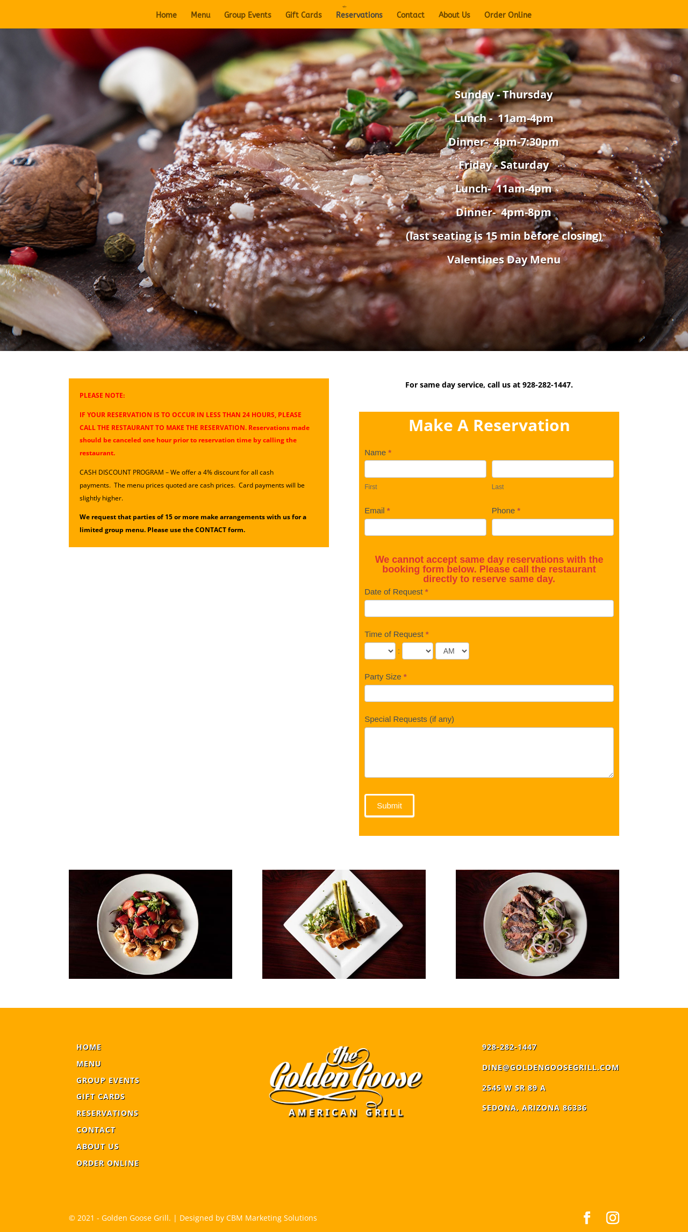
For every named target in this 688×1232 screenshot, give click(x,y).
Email (377, 510)
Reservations (359, 16)
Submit (389, 805)
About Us (454, 16)
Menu (200, 16)
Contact (411, 16)
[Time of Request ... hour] (380, 651)
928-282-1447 (509, 1047)
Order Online (508, 16)
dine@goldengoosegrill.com (550, 1067)
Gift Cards (303, 16)
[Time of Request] (452, 651)
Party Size (385, 676)
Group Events (247, 16)
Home (166, 16)
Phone (506, 510)
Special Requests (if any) (409, 719)
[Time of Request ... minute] (417, 651)
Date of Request (396, 591)
